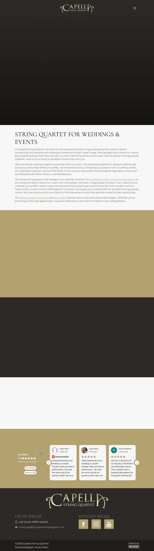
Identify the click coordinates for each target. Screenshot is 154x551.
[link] (77, 501)
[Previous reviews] (48, 462)
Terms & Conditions (24, 547)
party (107, 179)
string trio (42, 197)
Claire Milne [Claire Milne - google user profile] (93, 449)
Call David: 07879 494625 (33, 522)
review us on (29, 472)
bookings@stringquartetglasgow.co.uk (41, 527)
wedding (96, 179)
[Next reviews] (137, 462)
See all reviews (30, 468)
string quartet (28, 197)
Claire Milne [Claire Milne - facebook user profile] (64, 449)
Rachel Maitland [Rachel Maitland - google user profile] (125, 449)
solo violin (60, 197)
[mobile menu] (135, 8)
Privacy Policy (41, 547)
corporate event (125, 179)
